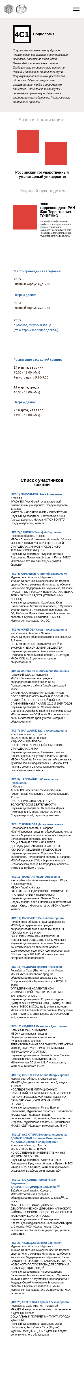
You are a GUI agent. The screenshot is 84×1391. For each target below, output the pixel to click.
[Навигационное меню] (76, 9)
